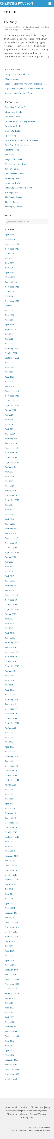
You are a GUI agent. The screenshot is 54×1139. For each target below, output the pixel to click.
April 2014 (9, 747)
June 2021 (9, 367)
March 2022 (10, 344)
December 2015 (12, 652)
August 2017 (10, 557)
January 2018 (10, 533)
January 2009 (11, 1031)
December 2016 (11, 595)
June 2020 (9, 419)
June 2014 (9, 737)
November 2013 (11, 770)
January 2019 (10, 491)
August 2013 (10, 785)
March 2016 (10, 638)
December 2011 (11, 865)
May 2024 (9, 296)
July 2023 (9, 310)
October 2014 (11, 718)
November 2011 (11, 870)
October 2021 (11, 353)
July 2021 (9, 363)
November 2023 (12, 301)
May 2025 (9, 268)
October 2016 (11, 604)
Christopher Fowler (14, 112)
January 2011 (10, 918)
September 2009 (12, 993)
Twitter (42, 1114)
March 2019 (10, 486)
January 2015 (10, 704)
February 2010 (11, 970)
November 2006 (12, 1074)
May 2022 (9, 339)
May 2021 (9, 372)
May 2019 (9, 481)
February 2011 (11, 913)
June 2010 (9, 951)
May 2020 (9, 424)
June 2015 (9, 680)
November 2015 (12, 657)
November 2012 (12, 827)
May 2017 (9, 571)
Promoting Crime (12, 178)
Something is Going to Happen (18, 188)
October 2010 (11, 932)
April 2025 (9, 272)
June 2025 (9, 263)
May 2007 (9, 1046)
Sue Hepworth (11, 192)
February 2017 (11, 585)
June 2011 (9, 894)
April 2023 (9, 325)
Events (33, 1114)
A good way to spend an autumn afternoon (24, 88)
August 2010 (10, 941)
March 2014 (10, 752)
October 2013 (11, 775)
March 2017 (10, 581)
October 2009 (11, 989)
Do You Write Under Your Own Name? (22, 140)
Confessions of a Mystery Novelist (20, 121)
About (25, 1114)
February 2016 (11, 642)
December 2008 (12, 1036)
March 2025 (10, 277)
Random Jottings (12, 183)
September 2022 (12, 329)
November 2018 (12, 495)
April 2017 (9, 576)
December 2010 (12, 922)
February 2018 (11, 529)
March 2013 (10, 808)
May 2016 (9, 628)
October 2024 (11, 291)
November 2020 (12, 396)
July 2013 (9, 789)
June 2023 (9, 315)
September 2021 (12, 358)
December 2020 (12, 391)
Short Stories (14, 1114)
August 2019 (10, 467)
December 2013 (11, 766)
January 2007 (11, 1065)
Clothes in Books (12, 116)
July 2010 (9, 946)
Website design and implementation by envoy (31, 1130)
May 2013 (9, 799)
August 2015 (10, 671)
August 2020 (10, 410)
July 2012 (9, 842)
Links (24, 1117)
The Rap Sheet (11, 202)
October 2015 (11, 661)
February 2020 (11, 438)
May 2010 (9, 955)
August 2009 (10, 998)
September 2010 (12, 936)
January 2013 (10, 818)
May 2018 (9, 514)
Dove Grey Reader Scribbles (17, 145)
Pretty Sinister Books (14, 173)
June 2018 (9, 510)
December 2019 (11, 448)
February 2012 (11, 856)
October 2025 (11, 253)
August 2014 (10, 728)
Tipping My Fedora (13, 207)
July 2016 (9, 619)
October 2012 (11, 832)
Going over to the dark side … (18, 74)
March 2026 (10, 239)
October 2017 (11, 547)
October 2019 (11, 457)
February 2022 (11, 348)
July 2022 (9, 334)
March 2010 (10, 965)
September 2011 (12, 880)
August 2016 (10, 614)
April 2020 (9, 429)
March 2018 (10, 524)
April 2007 (9, 1050)
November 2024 (12, 287)
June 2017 (9, 567)
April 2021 (9, 377)
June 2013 (9, 794)
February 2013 (11, 813)
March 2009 (10, 1022)
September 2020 (12, 405)
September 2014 (12, 723)
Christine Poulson (42, 1127)
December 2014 (11, 709)
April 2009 (9, 1017)
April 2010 (9, 960)
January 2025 (11, 282)
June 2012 (9, 846)
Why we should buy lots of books (19, 93)
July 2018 (9, 505)
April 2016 (9, 633)
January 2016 (10, 647)
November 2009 (12, 984)
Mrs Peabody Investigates (16, 164)
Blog (30, 1117)
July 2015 (9, 676)
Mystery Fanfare (12, 169)
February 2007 (11, 1060)
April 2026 (9, 234)
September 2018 (12, 500)
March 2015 (10, 695)
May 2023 (9, 320)
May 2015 (9, 685)
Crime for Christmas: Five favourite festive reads (26, 84)
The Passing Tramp (13, 197)
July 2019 (9, 472)
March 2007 (10, 1055)
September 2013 (12, 780)
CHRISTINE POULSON (16, 3)
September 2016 (12, 609)
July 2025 (9, 258)
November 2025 (12, 249)
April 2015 (9, 690)
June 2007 (9, 1041)
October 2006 (11, 1079)
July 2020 (9, 415)
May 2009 (9, 1012)
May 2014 (9, 742)
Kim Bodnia (39, 27)
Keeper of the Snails (14, 159)
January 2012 (10, 861)
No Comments (25, 29)
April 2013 (9, 804)
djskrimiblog (10, 136)
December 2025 (12, 244)
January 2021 (10, 386)
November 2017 (12, 543)
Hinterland (29, 27)
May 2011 (9, 899)
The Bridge (10, 22)
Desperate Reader (13, 131)
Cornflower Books (13, 126)
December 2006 (12, 1069)
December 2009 (12, 979)
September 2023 (12, 306)
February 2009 (11, 1027)
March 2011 (10, 908)
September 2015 (12, 666)
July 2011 (9, 889)
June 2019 (9, 476)
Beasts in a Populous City (16, 107)
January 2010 (10, 974)
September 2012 (12, 837)
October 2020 (11, 400)
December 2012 (11, 823)
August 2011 (10, 884)
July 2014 (9, 732)
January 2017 (10, 590)
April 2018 (9, 519)
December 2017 (11, 538)
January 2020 (11, 443)
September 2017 (12, 552)
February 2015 (11, 699)
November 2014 (12, 714)
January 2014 (10, 761)
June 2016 (9, 623)
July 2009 (9, 1003)
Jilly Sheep (9, 154)
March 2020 (10, 434)
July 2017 (9, 562)
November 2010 (12, 927)
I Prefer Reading (12, 150)
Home (7, 1107)
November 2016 (12, 600)
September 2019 (12, 462)
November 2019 (12, 453)
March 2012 (10, 851)
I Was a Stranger (12, 79)
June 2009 (9, 1008)
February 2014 (11, 756)
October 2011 (11, 875)
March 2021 (10, 381)
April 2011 (9, 903)
